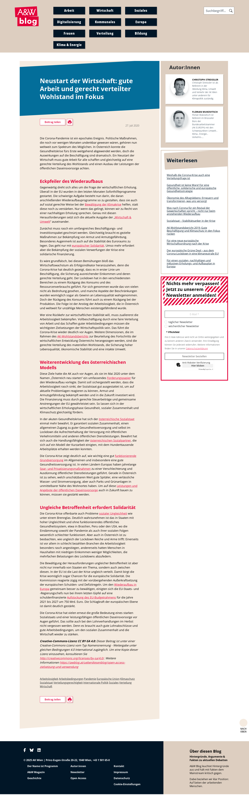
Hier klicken (197, 366)
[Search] (219, 11)
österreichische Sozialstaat (116, 420)
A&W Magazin (36, 773)
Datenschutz (122, 779)
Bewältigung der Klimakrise (103, 205)
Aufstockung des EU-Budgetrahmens (91, 598)
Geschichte (34, 779)
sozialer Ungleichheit (113, 514)
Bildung (141, 33)
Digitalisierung (69, 22)
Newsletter (77, 773)
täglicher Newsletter (180, 323)
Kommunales (105, 22)
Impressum (121, 773)
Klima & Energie (69, 45)
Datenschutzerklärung (197, 349)
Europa (141, 22)
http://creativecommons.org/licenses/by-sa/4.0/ (72, 659)
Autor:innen (78, 767)
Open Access (78, 779)
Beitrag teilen (53, 123)
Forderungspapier (119, 379)
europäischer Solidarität (88, 246)
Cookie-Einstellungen (127, 785)
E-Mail (194, 315)
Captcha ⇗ (206, 370)
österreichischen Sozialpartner (110, 441)
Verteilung (105, 33)
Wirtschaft (105, 10)
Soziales (141, 10)
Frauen (69, 33)
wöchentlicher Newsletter (183, 327)
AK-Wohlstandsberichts (72, 337)
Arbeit (69, 10)
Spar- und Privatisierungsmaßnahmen (65, 469)
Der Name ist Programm (42, 767)
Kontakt (119, 767)
